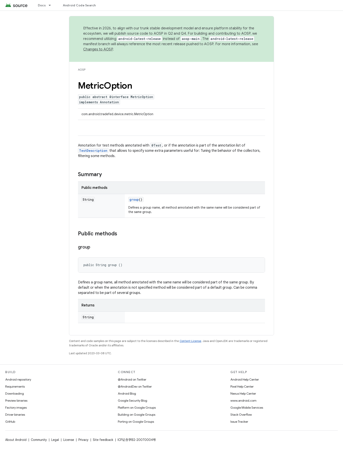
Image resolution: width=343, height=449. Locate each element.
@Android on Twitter (132, 379)
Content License (190, 341)
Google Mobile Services (246, 408)
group (134, 199)
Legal (55, 440)
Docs (42, 5)
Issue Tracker (239, 422)
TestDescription (93, 150)
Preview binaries (16, 400)
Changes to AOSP (98, 49)
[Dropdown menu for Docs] (52, 5)
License (68, 440)
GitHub (10, 422)
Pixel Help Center (242, 386)
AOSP (81, 70)
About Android (16, 440)
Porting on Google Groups (136, 422)
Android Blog (127, 393)
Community (39, 440)
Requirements (15, 386)
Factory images (16, 408)
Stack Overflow (241, 415)
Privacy (83, 440)
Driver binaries (15, 415)
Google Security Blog (132, 400)
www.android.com (243, 400)
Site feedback (103, 440)
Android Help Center (244, 379)
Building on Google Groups (136, 415)
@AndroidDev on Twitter (135, 386)
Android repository (18, 379)
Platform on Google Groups (137, 408)
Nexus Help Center (243, 393)
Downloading (14, 393)
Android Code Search (79, 5)
